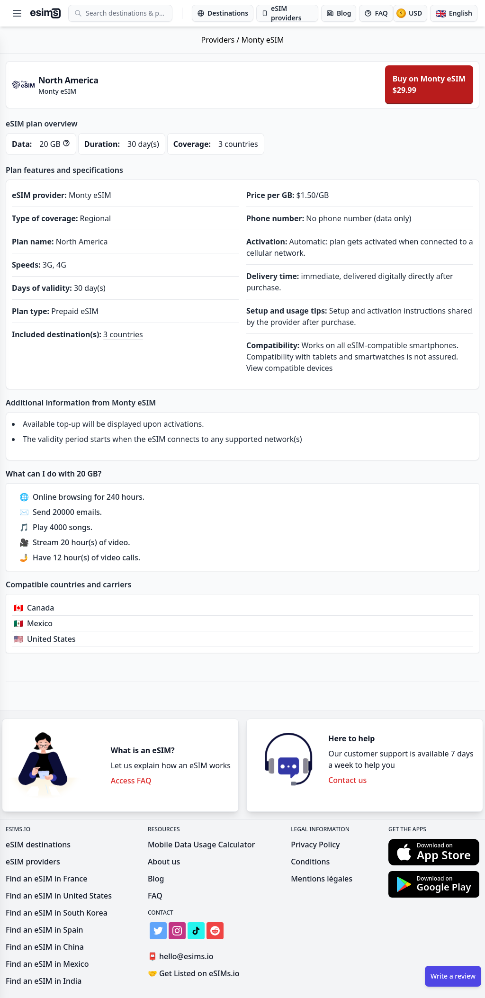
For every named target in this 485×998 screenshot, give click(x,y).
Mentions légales (321, 878)
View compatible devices (289, 368)
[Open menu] (17, 13)
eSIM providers (33, 861)
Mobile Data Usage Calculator (201, 844)
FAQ (155, 895)
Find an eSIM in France (46, 878)
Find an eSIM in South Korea (57, 913)
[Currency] (410, 13)
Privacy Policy (315, 844)
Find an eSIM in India (43, 981)
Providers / (221, 40)
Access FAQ (131, 780)
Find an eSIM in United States (59, 895)
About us (164, 861)
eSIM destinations (38, 844)
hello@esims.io (182, 956)
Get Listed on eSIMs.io (194, 973)
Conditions (310, 861)
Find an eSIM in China (45, 947)
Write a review (453, 975)
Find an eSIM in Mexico (47, 964)
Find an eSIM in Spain (44, 930)
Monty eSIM (263, 40)
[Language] (453, 13)
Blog (156, 878)
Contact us (347, 780)
